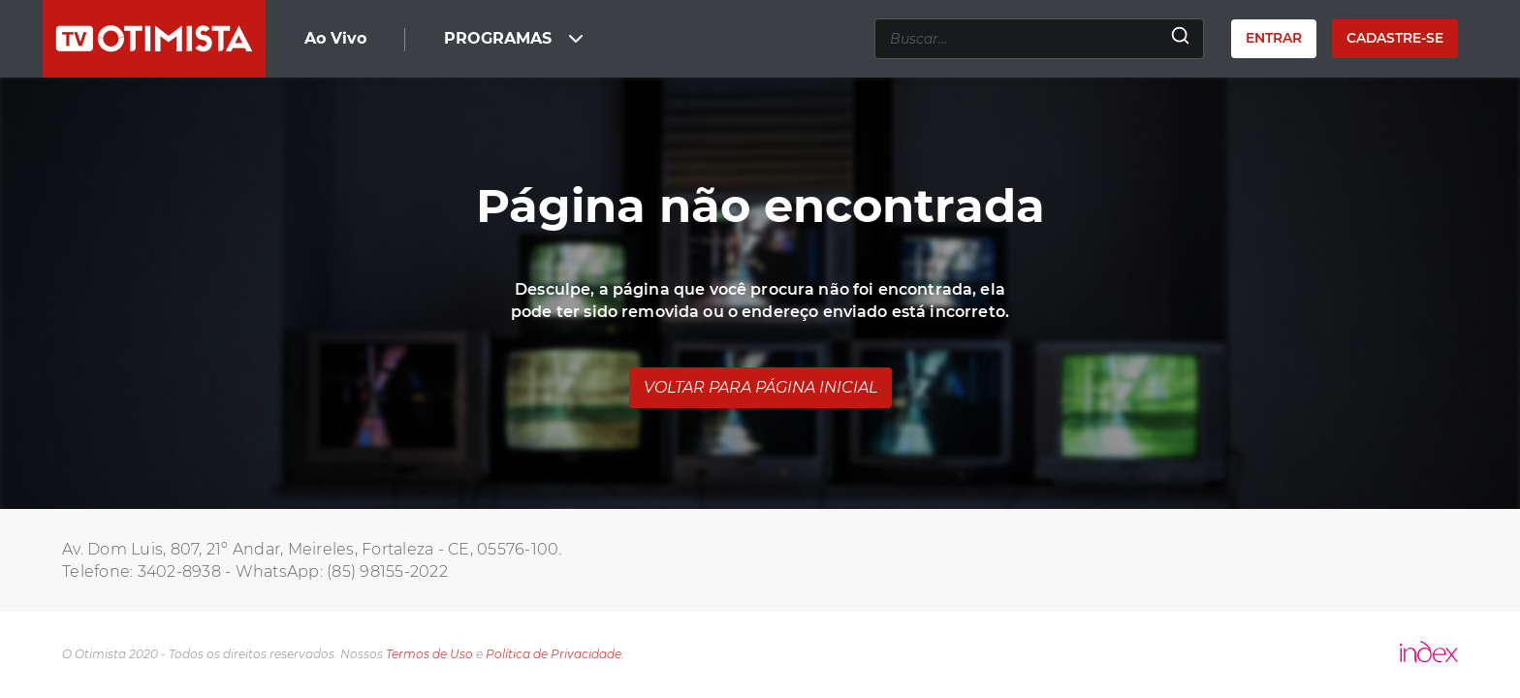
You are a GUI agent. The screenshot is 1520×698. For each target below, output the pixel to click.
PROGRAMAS (515, 38)
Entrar (1274, 38)
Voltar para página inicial (760, 387)
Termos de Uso (429, 654)
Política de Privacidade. (555, 654)
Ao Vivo (335, 38)
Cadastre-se (1394, 38)
